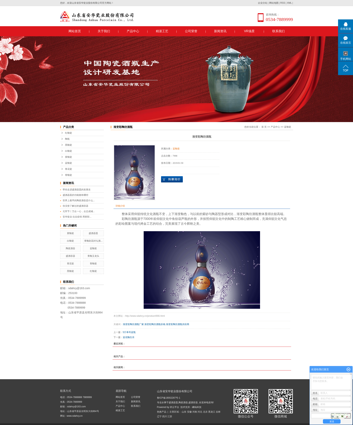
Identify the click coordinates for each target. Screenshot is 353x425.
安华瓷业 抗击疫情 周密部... (77, 216)
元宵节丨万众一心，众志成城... (79, 211)
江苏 (169, 416)
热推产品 (161, 411)
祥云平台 (174, 407)
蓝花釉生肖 (128, 337)
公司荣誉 (191, 31)
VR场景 (249, 31)
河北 (200, 411)
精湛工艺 (162, 31)
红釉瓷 (68, 133)
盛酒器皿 (93, 233)
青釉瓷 (68, 175)
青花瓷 (68, 169)
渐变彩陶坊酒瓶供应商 (177, 324)
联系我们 (278, 31)
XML (289, 3)
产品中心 (133, 31)
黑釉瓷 (68, 145)
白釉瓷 (68, 151)
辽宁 (159, 416)
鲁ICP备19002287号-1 (168, 397)
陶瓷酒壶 (70, 248)
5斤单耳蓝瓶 (129, 332)
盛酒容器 (70, 256)
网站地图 (273, 3)
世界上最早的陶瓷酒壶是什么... (79, 200)
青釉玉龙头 (93, 256)
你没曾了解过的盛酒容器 (75, 206)
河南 (194, 411)
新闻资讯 (220, 31)
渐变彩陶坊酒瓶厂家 (133, 324)
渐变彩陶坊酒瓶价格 (154, 324)
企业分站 (262, 3)
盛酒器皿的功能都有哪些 (75, 195)
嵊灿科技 (196, 407)
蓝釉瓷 (68, 163)
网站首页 (75, 31)
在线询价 (172, 179)
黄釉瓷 (68, 157)
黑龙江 (211, 411)
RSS (282, 3)
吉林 (218, 411)
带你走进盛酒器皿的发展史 (77, 189)
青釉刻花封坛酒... (93, 240)
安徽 (189, 411)
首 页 (264, 127)
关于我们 (104, 31)
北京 (205, 411)
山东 (184, 411)
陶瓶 (67, 139)
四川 (164, 416)
